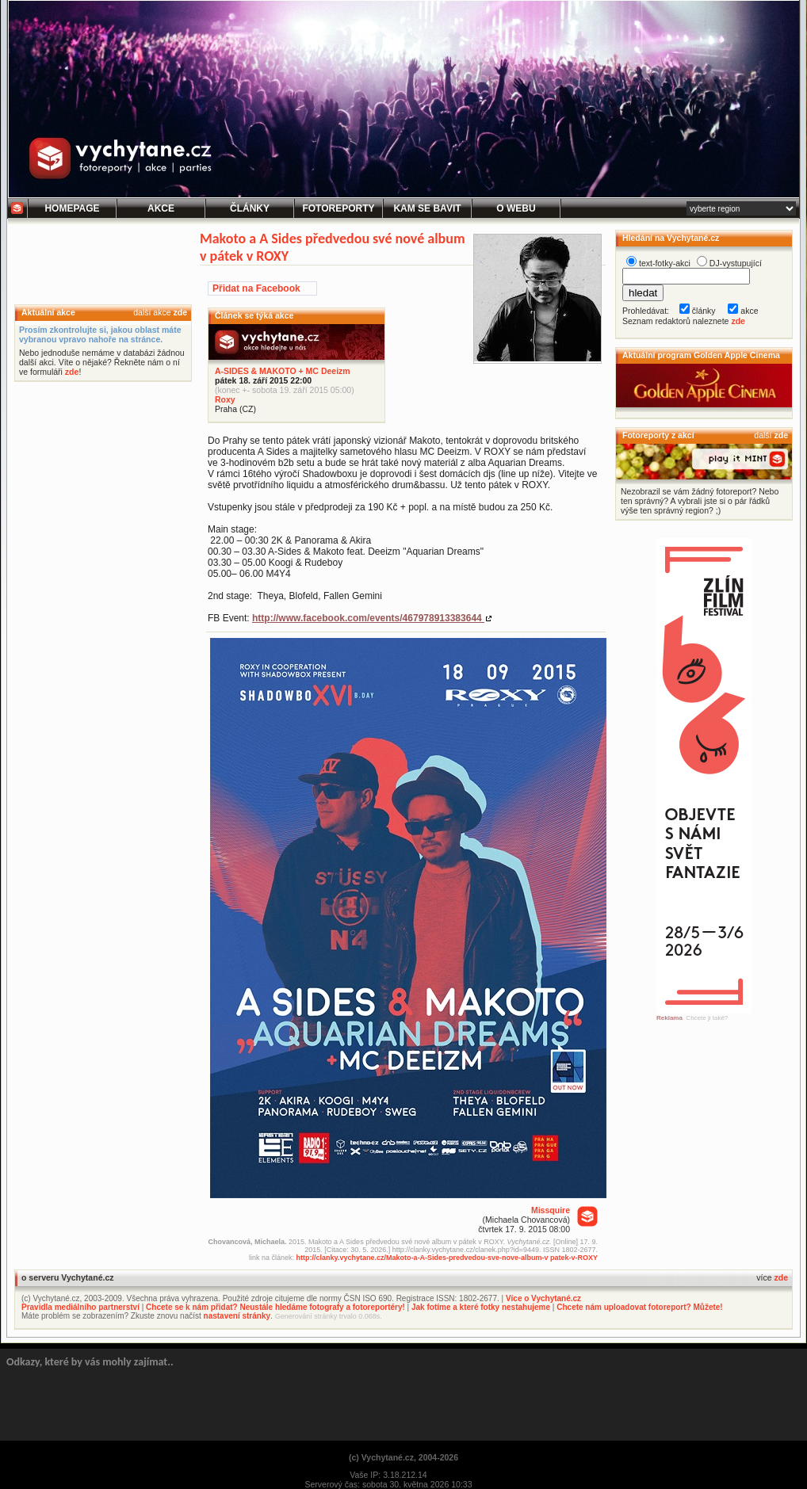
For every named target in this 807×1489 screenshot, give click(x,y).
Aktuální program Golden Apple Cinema (701, 355)
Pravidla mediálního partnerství (80, 1307)
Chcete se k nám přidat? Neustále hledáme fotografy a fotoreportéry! (275, 1307)
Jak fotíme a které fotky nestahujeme (480, 1307)
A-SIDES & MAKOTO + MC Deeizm (282, 371)
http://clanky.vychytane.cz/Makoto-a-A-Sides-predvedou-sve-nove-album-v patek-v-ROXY (447, 1258)
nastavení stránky (237, 1315)
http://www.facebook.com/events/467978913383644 (368, 618)
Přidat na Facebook (256, 288)
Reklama (669, 1017)
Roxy (225, 399)
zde (180, 312)
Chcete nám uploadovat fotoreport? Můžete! (639, 1307)
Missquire (550, 1210)
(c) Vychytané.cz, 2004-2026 (403, 1457)
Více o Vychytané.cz (543, 1298)
